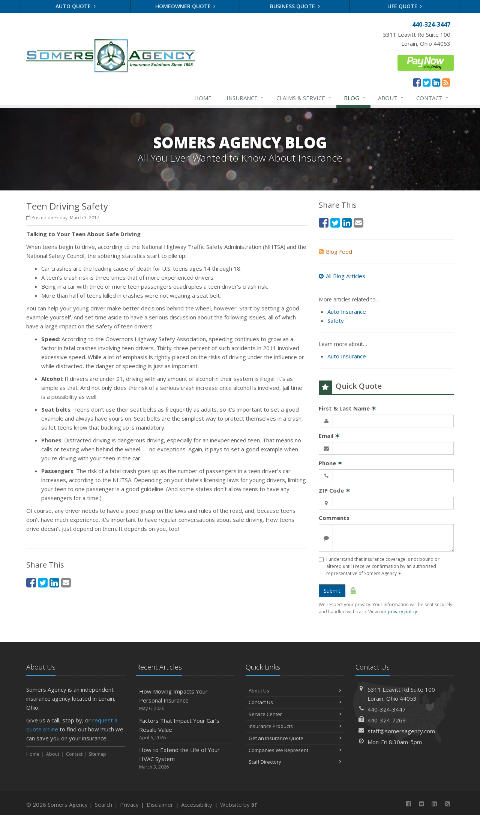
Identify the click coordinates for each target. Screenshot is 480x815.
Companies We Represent (295, 750)
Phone (330, 463)
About (391, 98)
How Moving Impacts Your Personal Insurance (185, 700)
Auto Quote (76, 6)
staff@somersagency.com (401, 731)
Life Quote (404, 6)
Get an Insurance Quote (295, 738)
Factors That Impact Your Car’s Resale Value (185, 729)
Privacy (129, 804)
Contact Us (295, 702)
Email (329, 435)
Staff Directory (295, 761)
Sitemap (97, 754)
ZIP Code (334, 490)
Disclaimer (160, 804)
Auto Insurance (346, 311)
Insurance (245, 98)
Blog (355, 98)
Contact (432, 98)
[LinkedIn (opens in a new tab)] (436, 82)
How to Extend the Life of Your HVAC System (185, 758)
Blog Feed (335, 251)
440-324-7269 (387, 720)
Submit (332, 590)
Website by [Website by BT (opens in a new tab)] (238, 804)
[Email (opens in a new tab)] (66, 582)
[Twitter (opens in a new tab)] (426, 82)
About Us (295, 690)
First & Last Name (347, 408)
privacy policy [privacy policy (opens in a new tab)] (402, 611)
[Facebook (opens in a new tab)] (417, 82)
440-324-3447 (387, 709)
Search (103, 804)
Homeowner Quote (185, 6)
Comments (334, 517)
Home (203, 98)
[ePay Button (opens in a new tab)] (426, 62)
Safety (335, 320)
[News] (446, 82)
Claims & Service (304, 98)
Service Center (295, 714)
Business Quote (295, 6)
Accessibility (196, 804)
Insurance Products (295, 726)
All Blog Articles (342, 276)
